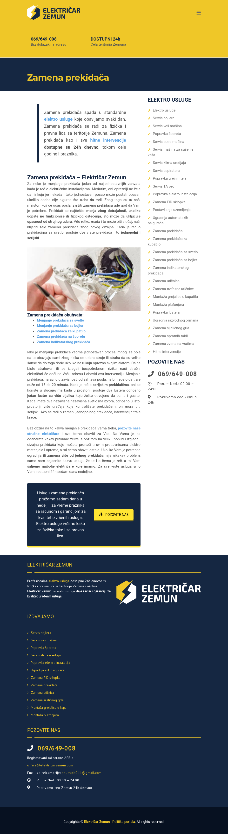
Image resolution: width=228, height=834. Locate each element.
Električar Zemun (97, 822)
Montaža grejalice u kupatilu (175, 296)
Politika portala (123, 822)
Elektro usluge (164, 110)
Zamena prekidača (168, 231)
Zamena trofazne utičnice (173, 289)
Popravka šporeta (167, 134)
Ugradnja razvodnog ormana (175, 320)
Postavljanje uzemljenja (172, 210)
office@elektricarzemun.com (50, 765)
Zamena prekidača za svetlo (175, 252)
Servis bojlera (163, 118)
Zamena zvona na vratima (173, 344)
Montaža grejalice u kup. (48, 707)
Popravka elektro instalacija (175, 194)
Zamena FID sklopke (169, 202)
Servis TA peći (164, 186)
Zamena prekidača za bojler (175, 260)
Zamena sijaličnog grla (171, 328)
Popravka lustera (166, 312)
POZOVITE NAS (113, 515)
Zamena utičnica (166, 281)
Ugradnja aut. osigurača (47, 670)
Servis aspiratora (166, 170)
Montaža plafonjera (168, 304)
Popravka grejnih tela (169, 178)
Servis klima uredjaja (169, 163)
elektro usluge (58, 581)
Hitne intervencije (167, 352)
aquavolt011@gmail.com (82, 773)
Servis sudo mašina (168, 142)
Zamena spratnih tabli (170, 336)
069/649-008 (44, 39)
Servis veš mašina (167, 126)
